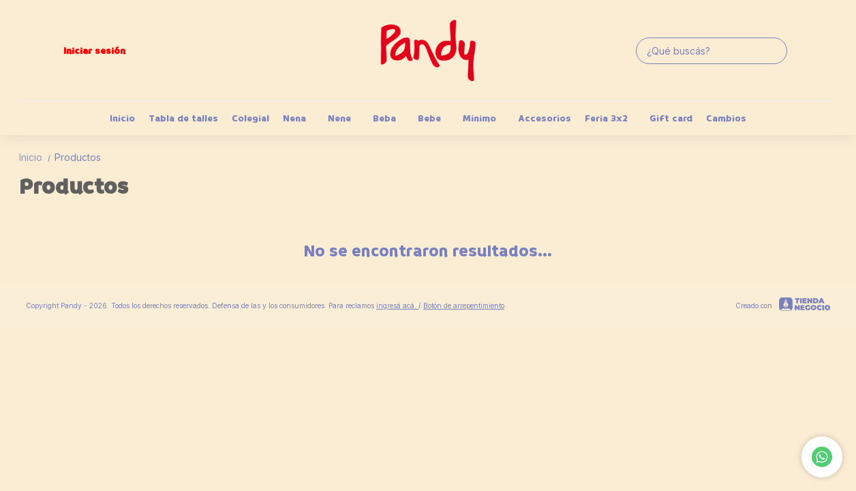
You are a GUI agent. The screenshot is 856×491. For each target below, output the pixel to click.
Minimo (486, 118)
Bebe (436, 118)
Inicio (122, 118)
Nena (301, 118)
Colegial (250, 118)
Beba (391, 118)
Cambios (726, 118)
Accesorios (544, 118)
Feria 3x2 (613, 118)
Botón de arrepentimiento (463, 305)
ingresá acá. (397, 305)
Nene (346, 118)
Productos (78, 157)
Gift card (670, 118)
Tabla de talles (183, 118)
